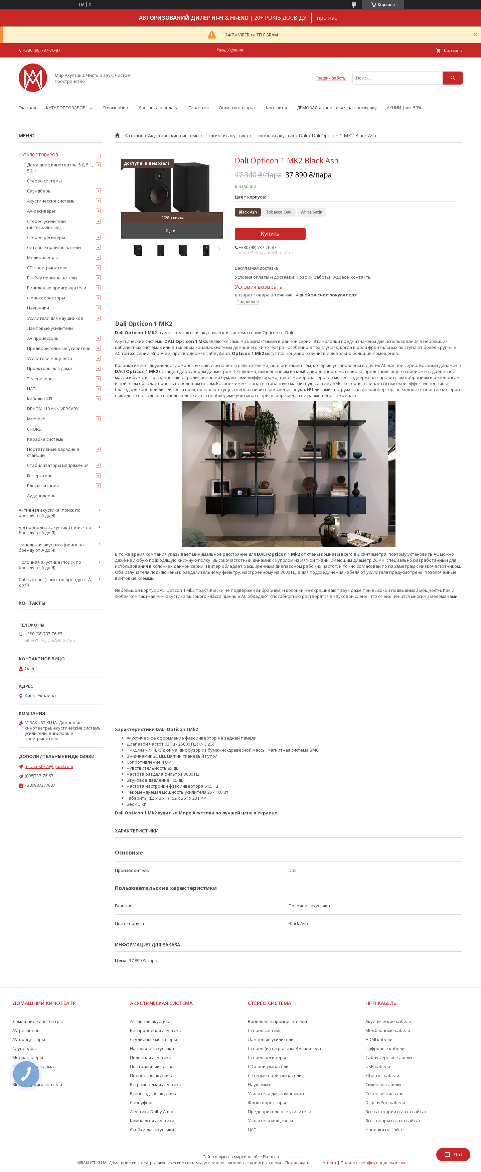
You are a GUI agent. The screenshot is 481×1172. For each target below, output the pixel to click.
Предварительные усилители (59, 348)
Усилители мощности (49, 358)
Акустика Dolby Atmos (153, 1112)
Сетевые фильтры (385, 1093)
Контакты (276, 108)
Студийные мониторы (153, 1039)
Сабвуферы (142, 1102)
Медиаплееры (42, 257)
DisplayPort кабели (385, 1102)
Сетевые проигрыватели (54, 247)
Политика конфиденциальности (373, 1163)
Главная (27, 108)
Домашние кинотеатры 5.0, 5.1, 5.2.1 (60, 168)
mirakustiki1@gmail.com (49, 766)
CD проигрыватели (47, 268)
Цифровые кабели (385, 1048)
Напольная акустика (152, 1048)
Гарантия (199, 108)
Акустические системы (173, 135)
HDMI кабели (378, 1039)
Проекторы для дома (49, 368)
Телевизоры (40, 379)
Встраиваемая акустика (155, 1084)
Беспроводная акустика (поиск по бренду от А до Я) (55, 530)
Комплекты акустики (152, 1121)
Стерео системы (44, 181)
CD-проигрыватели (268, 1066)
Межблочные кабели (387, 1030)
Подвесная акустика (152, 1075)
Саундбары (39, 191)
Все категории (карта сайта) (395, 1112)
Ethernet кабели (382, 1075)
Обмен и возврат (237, 108)
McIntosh (36, 419)
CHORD (34, 429)
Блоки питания (43, 486)
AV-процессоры (28, 1039)
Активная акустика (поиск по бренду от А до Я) (50, 512)
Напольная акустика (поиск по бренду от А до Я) (51, 547)
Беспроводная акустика (155, 1030)
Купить (270, 234)
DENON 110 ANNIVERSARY (52, 409)
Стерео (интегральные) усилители (284, 1048)
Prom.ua (271, 1157)
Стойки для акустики (152, 1130)
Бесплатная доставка (256, 268)
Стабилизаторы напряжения (58, 465)
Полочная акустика (226, 135)
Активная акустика (150, 1021)
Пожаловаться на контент (310, 1163)
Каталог (133, 135)
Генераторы (40, 476)
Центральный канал (151, 1066)
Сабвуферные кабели (388, 1057)
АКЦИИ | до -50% (404, 108)
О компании (115, 108)
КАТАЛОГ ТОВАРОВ (66, 108)
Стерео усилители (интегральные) (46, 224)
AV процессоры (43, 338)
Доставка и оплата (158, 108)
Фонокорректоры (46, 298)
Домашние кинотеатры (37, 1021)
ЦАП (31, 389)
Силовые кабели (383, 1084)
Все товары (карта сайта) (392, 1121)
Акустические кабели (388, 1021)
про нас (327, 17)
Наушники (38, 308)
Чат (453, 1155)
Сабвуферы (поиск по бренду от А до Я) (55, 582)
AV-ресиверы (41, 211)
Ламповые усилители (50, 328)
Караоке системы (45, 439)
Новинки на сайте (384, 1130)
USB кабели (377, 1066)
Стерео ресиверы (46, 237)
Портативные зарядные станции (53, 452)
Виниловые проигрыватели (56, 288)
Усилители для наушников (55, 318)
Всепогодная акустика (154, 1093)
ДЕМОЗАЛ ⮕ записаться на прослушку (337, 108)
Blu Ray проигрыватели (52, 278)
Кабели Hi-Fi (39, 399)
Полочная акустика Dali (280, 135)
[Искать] (453, 78)
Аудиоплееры (41, 496)
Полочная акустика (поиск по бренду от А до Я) (50, 564)
